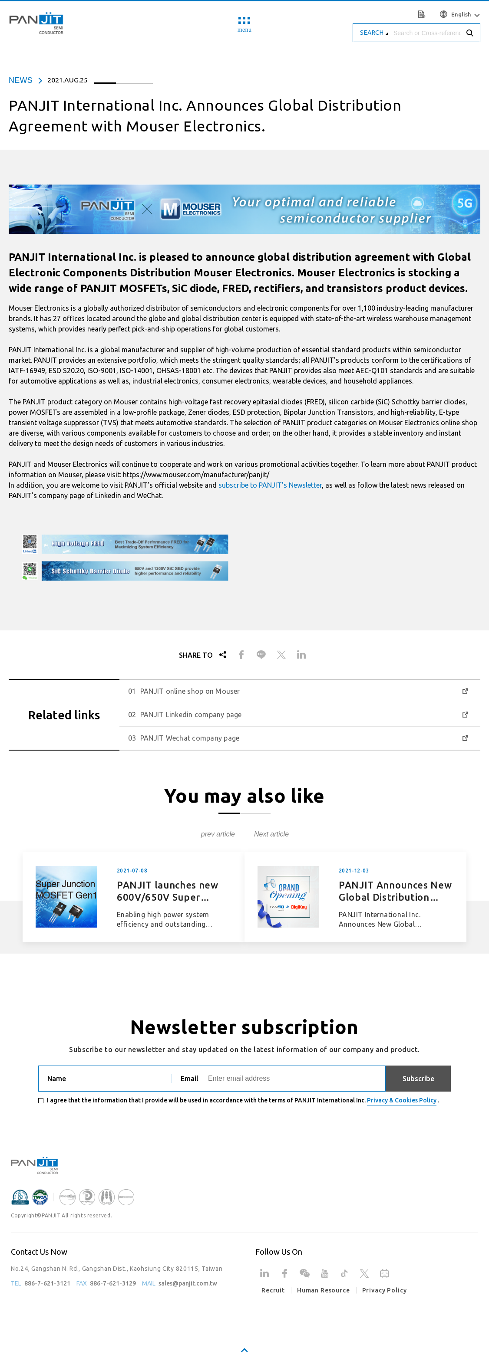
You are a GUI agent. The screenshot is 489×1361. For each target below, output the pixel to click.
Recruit (273, 1290)
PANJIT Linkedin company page (191, 714)
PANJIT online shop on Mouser (190, 691)
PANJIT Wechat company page (189, 738)
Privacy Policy (384, 1290)
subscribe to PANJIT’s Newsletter (270, 485)
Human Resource (323, 1290)
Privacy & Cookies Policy (401, 1100)
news (21, 80)
